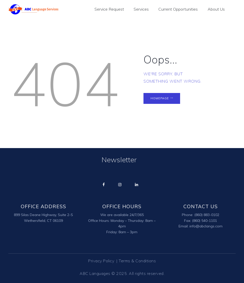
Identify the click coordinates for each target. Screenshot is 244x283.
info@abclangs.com (206, 226)
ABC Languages (95, 273)
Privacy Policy (101, 261)
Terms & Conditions (137, 261)
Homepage (160, 98)
